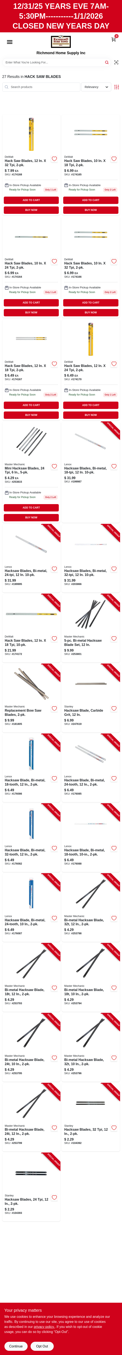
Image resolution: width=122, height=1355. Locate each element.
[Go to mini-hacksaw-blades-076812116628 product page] (31, 472)
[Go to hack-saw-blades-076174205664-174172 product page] (31, 628)
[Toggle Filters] (116, 87)
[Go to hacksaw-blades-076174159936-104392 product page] (91, 1117)
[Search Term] (56, 62)
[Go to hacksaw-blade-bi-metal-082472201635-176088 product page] (91, 838)
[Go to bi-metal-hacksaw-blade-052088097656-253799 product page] (31, 1117)
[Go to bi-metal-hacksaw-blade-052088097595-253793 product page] (31, 977)
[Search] (107, 62)
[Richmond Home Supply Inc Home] (61, 41)
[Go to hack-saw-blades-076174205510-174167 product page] (31, 369)
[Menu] (9, 42)
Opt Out (42, 1346)
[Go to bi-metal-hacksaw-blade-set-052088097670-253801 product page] (91, 628)
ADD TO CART (31, 200)
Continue (16, 1346)
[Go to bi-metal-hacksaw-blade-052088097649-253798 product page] (91, 908)
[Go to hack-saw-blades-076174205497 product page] (31, 267)
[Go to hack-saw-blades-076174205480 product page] (91, 164)
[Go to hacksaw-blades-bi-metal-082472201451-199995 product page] (31, 558)
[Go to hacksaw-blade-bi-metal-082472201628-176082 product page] (31, 838)
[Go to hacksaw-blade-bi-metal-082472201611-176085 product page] (91, 768)
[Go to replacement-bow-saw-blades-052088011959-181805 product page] (31, 698)
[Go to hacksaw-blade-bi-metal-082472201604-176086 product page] (31, 768)
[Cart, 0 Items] (113, 39)
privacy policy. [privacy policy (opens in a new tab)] (44, 1327)
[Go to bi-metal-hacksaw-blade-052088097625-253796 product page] (91, 1047)
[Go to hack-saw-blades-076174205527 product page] (91, 369)
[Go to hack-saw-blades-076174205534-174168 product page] (31, 164)
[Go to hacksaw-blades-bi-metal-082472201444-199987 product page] (91, 472)
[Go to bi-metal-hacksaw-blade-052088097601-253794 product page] (91, 977)
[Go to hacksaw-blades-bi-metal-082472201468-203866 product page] (91, 558)
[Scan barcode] (116, 62)
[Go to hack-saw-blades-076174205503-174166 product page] (91, 267)
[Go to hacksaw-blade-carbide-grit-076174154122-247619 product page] (91, 698)
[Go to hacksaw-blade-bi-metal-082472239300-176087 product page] (31, 908)
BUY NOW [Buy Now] (31, 210)
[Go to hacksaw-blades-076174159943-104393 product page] (31, 1187)
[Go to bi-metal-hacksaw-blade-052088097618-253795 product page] (31, 1047)
